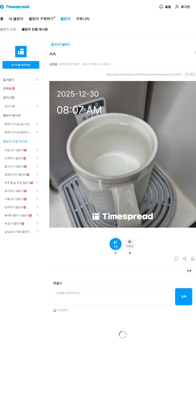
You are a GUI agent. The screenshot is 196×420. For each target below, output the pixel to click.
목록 (189, 271)
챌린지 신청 (8, 29)
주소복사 (189, 74)
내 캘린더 (16, 19)
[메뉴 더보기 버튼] (194, 52)
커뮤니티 (83, 19)
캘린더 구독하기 (41, 19)
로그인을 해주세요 (20, 65)
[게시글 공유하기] (185, 258)
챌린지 (65, 19)
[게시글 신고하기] (193, 258)
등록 (183, 296)
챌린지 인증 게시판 (35, 29)
